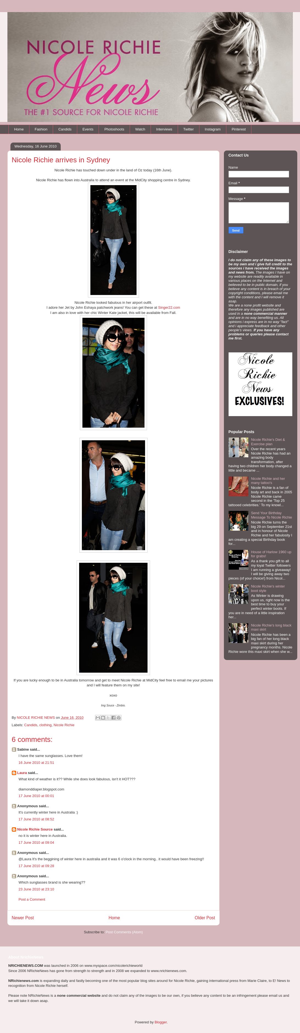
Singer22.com (169, 307)
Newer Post (23, 917)
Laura (22, 773)
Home (19, 129)
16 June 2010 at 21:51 (36, 763)
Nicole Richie (64, 725)
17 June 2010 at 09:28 (36, 866)
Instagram (213, 129)
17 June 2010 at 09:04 (36, 842)
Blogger (161, 1022)
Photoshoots (114, 129)
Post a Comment (32, 899)
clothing (45, 725)
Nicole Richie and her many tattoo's (268, 481)
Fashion (41, 129)
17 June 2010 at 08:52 (36, 819)
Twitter (188, 129)
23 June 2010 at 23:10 (36, 889)
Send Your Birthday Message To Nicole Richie (271, 515)
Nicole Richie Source (35, 829)
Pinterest (239, 129)
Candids (64, 129)
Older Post (205, 917)
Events (87, 129)
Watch (140, 129)
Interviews (164, 129)
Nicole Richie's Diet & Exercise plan (268, 442)
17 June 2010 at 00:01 (36, 796)
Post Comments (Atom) (124, 932)
